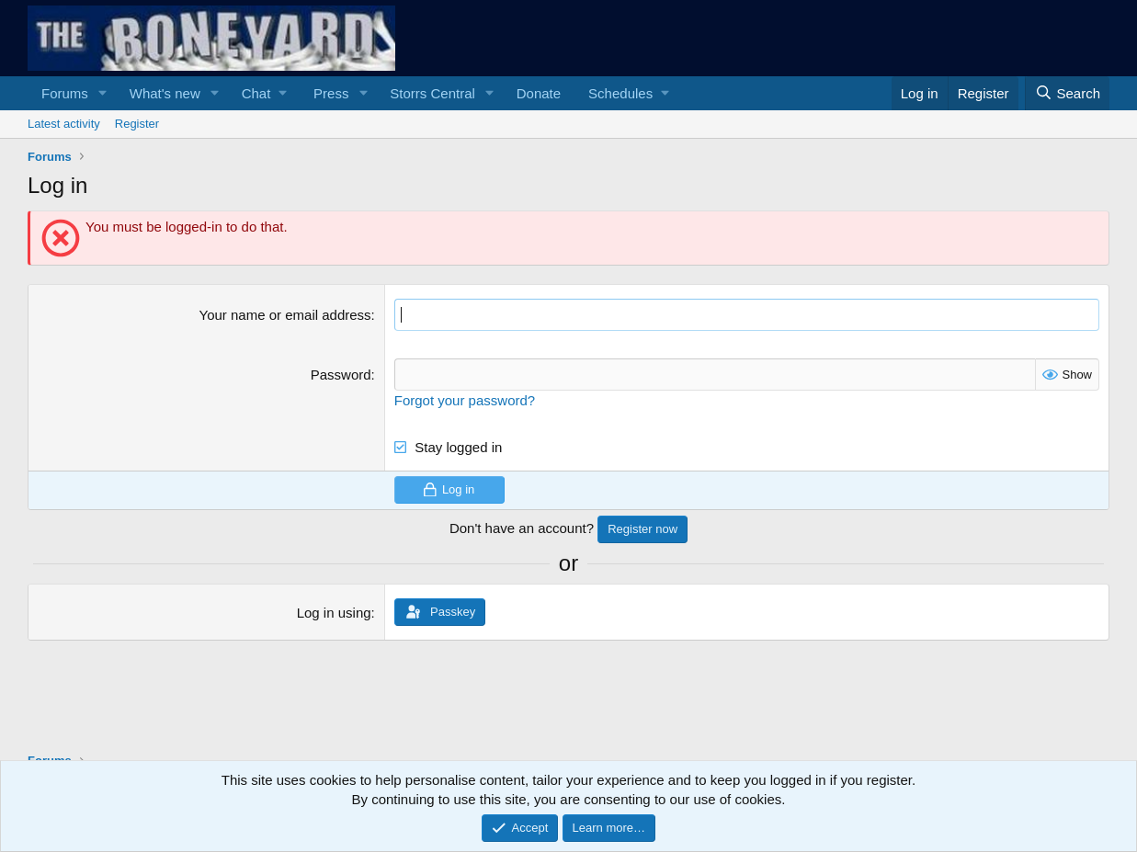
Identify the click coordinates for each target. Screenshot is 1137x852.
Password (341, 374)
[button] (103, 93)
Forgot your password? (464, 400)
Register (137, 124)
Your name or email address (285, 315)
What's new (165, 93)
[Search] (1067, 93)
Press (330, 93)
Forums (64, 93)
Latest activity (64, 124)
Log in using (334, 612)
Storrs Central (432, 93)
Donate (539, 93)
